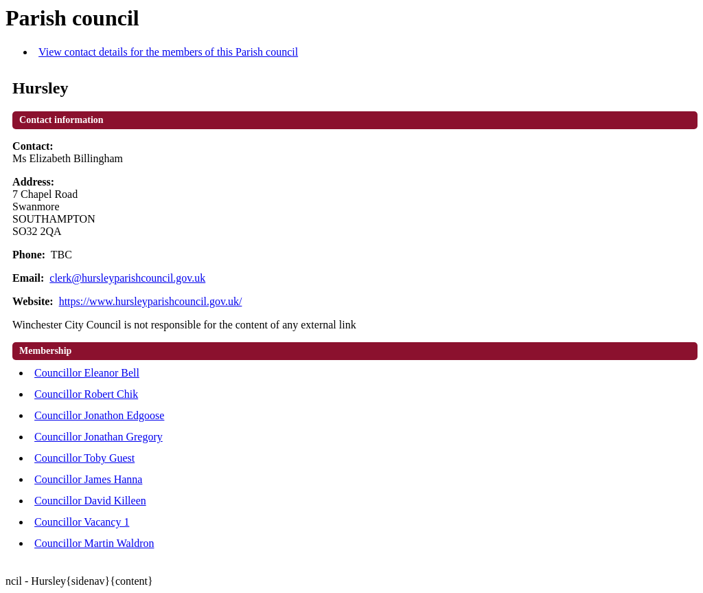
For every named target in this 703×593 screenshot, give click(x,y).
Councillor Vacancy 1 (81, 522)
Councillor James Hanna (88, 479)
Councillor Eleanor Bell (86, 373)
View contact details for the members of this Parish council (168, 52)
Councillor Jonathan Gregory (98, 437)
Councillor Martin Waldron (94, 543)
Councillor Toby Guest (84, 458)
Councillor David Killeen (90, 500)
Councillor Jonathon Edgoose (99, 415)
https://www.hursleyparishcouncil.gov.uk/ (150, 301)
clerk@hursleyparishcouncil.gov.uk (127, 278)
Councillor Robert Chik (86, 394)
